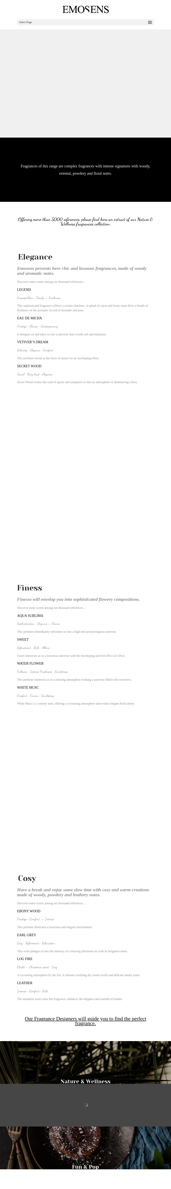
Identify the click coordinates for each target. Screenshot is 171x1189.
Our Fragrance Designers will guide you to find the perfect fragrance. (85, 1021)
